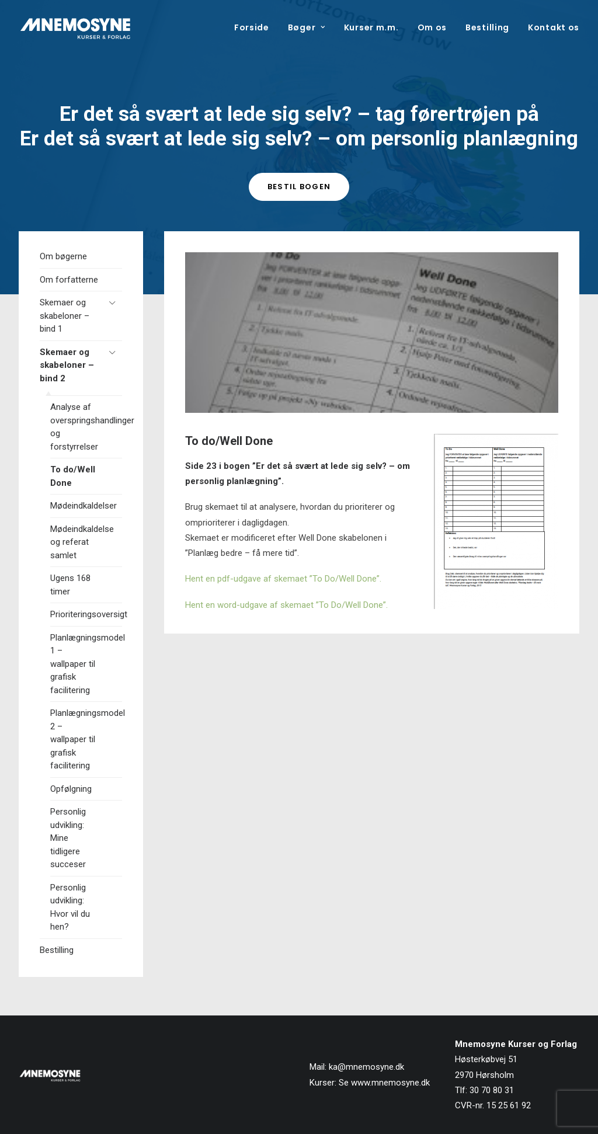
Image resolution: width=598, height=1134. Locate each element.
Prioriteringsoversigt (86, 614)
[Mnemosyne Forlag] (75, 27)
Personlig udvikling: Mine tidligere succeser (68, 837)
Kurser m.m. (371, 27)
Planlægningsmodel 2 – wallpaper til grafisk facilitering (86, 739)
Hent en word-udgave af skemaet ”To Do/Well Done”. (286, 605)
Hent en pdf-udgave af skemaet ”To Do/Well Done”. (283, 578)
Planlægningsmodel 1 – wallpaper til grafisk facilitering (86, 663)
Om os (432, 27)
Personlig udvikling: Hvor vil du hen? (70, 907)
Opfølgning (71, 789)
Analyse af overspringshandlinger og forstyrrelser (86, 427)
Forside (251, 27)
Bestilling (487, 27)
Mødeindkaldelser (83, 505)
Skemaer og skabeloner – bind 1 (64, 315)
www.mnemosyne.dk (390, 1082)
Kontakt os (553, 27)
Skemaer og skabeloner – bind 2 (67, 365)
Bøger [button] (306, 27)
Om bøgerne (63, 256)
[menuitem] (255, 27)
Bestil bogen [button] (299, 186)
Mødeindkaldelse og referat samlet (82, 542)
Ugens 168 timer (70, 585)
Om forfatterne (69, 279)
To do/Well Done (72, 476)
